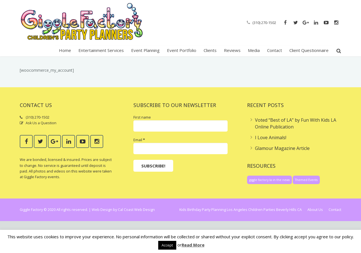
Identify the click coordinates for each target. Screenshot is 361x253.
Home (308, 70)
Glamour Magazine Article (282, 180)
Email (139, 171)
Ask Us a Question (41, 154)
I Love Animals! (270, 169)
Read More (193, 245)
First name (142, 149)
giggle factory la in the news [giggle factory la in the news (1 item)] (269, 212)
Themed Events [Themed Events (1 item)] (306, 212)
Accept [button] (167, 245)
